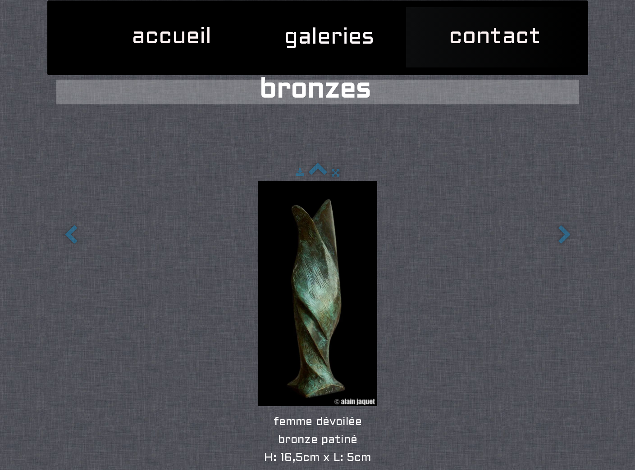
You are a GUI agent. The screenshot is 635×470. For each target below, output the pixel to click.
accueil (171, 37)
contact (495, 37)
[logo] (61, 12)
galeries (332, 37)
